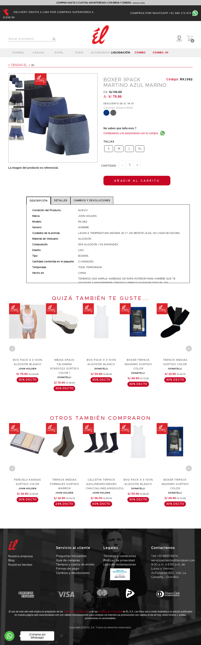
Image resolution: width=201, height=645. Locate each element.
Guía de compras (68, 560)
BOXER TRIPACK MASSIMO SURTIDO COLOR (174, 364)
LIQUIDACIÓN (120, 52)
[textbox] (31, 39)
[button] (180, 38)
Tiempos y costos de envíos (75, 564)
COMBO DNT (140, 53)
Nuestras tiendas (20, 564)
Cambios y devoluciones (73, 573)
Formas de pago (67, 568)
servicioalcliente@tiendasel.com (173, 560)
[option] (16, 81)
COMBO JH (160, 52)
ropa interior (59, 53)
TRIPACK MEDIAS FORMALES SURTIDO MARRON (100, 484)
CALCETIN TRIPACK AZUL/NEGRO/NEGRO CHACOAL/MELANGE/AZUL (141, 484)
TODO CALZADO (79, 53)
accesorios (100, 52)
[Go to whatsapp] (9, 636)
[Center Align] (12, 349)
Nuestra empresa (20, 556)
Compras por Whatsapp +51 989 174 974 (164, 13)
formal (18, 52)
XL (140, 148)
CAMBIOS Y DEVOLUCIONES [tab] (92, 200)
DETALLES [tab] (60, 200)
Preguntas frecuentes (71, 556)
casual (39, 52)
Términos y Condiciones (76, 611)
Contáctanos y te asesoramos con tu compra (134, 133)
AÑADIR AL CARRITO (137, 181)
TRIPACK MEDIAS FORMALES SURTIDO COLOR (26, 364)
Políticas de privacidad (119, 560)
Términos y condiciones (119, 556)
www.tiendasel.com (49, 615)
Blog (11, 560)
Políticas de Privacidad (110, 611)
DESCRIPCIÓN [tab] (39, 201)
